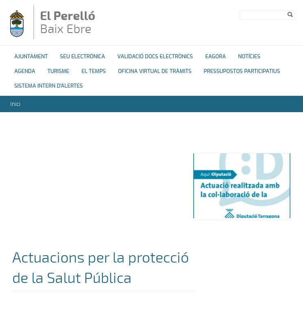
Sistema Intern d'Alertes (48, 85)
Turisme (58, 71)
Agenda (24, 71)
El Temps (94, 71)
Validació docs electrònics (155, 56)
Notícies (249, 56)
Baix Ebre (73, 23)
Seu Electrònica (82, 56)
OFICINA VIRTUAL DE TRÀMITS (154, 71)
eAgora (215, 56)
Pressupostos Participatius (242, 71)
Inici (15, 104)
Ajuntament (31, 56)
